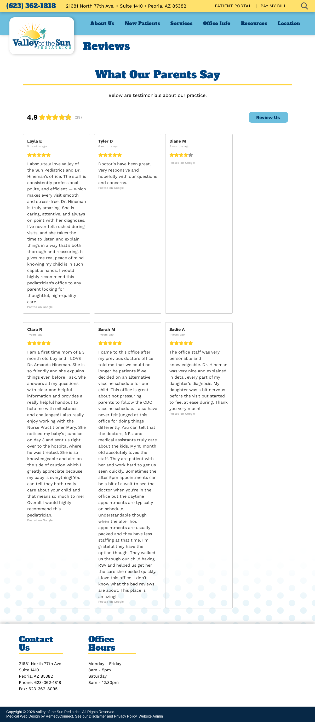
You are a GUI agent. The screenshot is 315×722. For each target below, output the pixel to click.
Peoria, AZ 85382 (36, 676)
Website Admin (151, 716)
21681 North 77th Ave (40, 663)
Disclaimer (97, 716)
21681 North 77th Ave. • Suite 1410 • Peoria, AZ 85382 (126, 6)
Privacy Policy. (126, 716)
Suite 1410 (29, 669)
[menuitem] (234, 6)
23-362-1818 (49, 682)
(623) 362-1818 (31, 6)
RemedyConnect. (60, 716)
